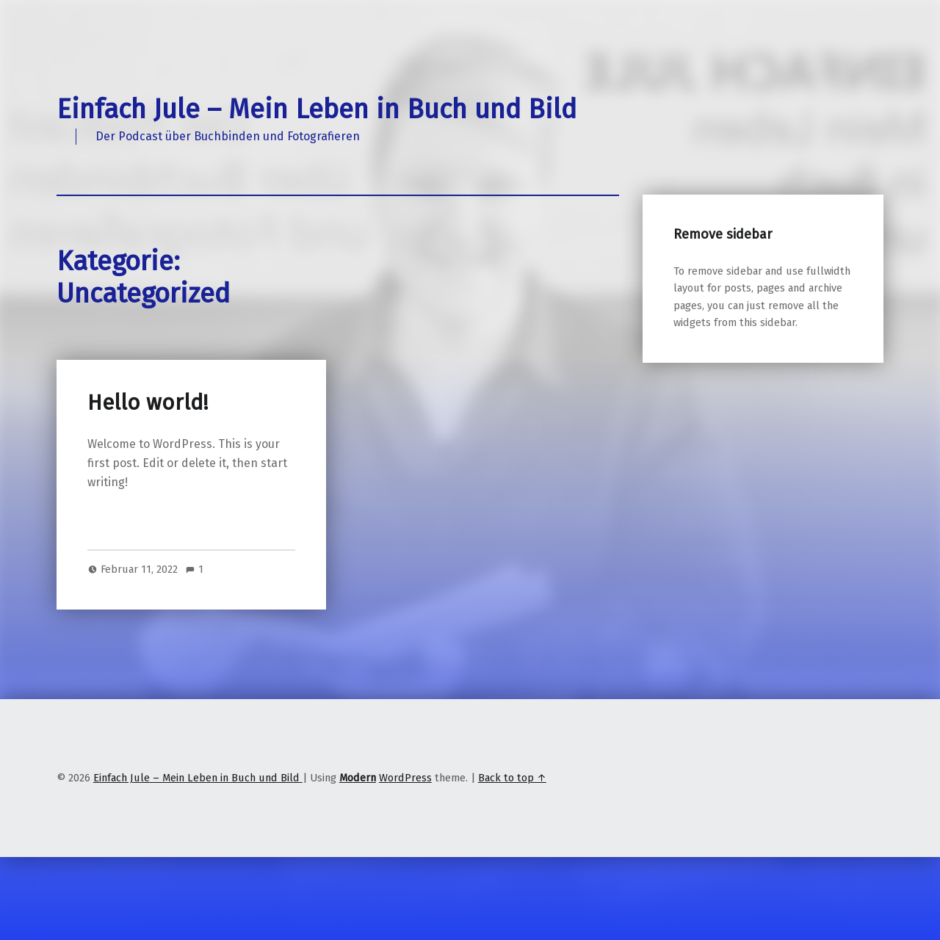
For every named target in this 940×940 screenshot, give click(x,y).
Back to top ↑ (512, 777)
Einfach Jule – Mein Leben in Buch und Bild (316, 109)
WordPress (405, 777)
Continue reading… (138, 520)
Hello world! (147, 403)
